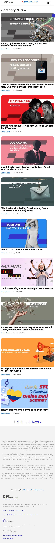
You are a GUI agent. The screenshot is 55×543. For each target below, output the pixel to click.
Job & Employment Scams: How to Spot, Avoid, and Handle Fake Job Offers (25, 168)
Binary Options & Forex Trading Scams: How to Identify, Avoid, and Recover (25, 44)
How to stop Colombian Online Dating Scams (24, 409)
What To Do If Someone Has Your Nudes (22, 249)
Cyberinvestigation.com (31, 514)
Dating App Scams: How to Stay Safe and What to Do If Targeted (27, 126)
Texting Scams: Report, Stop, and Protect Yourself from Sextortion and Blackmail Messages (27, 85)
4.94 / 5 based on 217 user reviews (33, 490)
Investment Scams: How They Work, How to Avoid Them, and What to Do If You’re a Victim (27, 328)
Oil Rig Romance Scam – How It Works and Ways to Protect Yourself (26, 369)
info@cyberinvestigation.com (12, 535)
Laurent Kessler (5, 49)
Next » (37, 422)
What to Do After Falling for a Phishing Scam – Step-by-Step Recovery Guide (25, 209)
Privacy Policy (20, 510)
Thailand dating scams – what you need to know (27, 288)
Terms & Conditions (9, 510)
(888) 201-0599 (30, 2)
